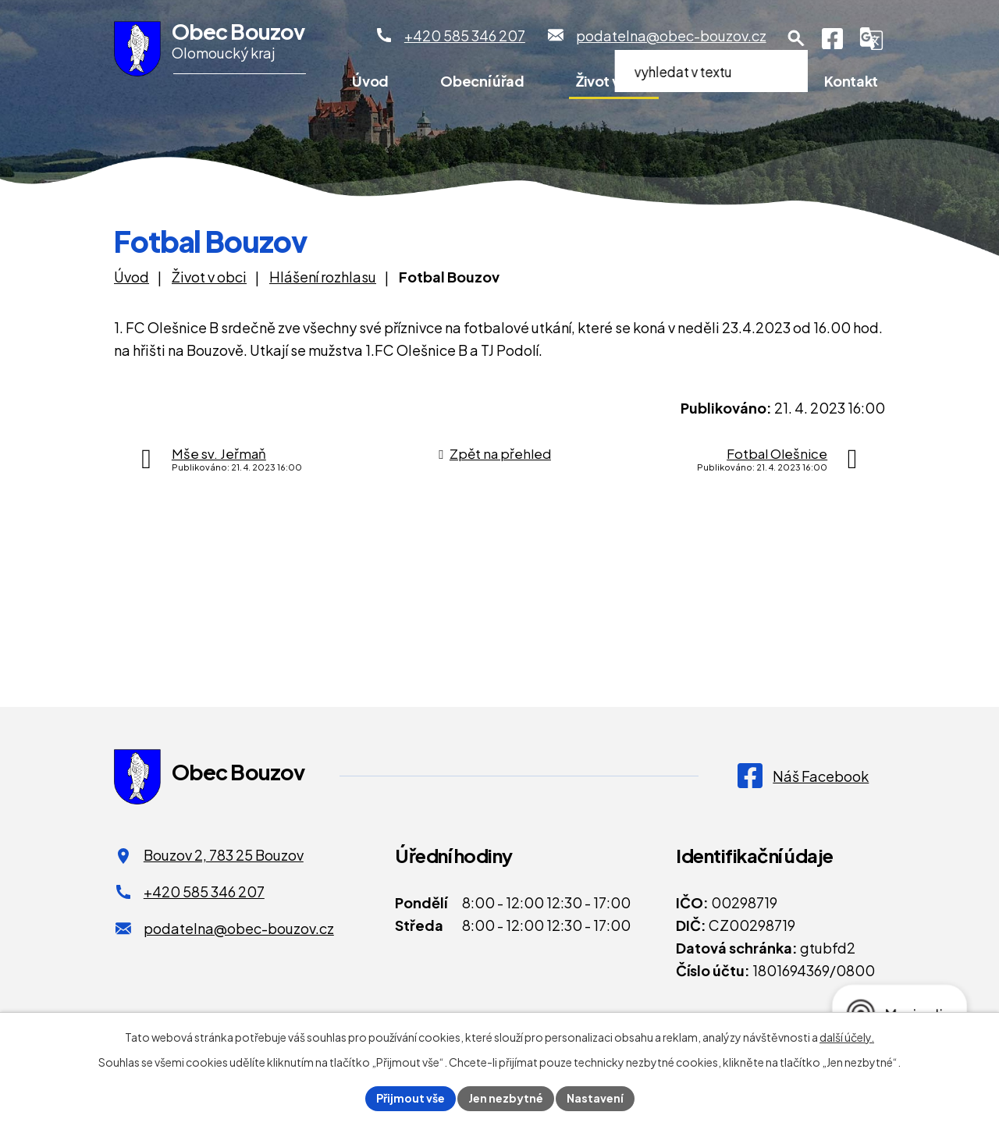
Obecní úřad (482, 81)
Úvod (370, 81)
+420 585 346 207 (204, 891)
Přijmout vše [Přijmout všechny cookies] (410, 1098)
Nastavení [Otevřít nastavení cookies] (595, 1098)
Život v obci (614, 81)
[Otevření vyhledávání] (796, 38)
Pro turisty (737, 81)
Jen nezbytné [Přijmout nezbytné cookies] (505, 1098)
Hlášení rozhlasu (322, 277)
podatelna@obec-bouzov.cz (239, 928)
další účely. (846, 1037)
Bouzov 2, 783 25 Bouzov (224, 855)
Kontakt (851, 81)
